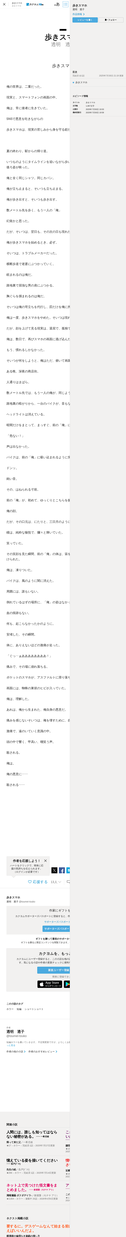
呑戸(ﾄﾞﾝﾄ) (23, 1169)
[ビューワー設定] (57, 4)
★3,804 (10, 1199)
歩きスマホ (13, 897)
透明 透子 (78, 9)
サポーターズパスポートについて (63, 921)
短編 (19, 1009)
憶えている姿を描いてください (32, 1160)
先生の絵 (11, 1169)
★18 (68, 1149)
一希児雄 (28, 1142)
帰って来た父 (13, 1142)
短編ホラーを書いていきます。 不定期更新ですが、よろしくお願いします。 (45, 1044)
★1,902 (69, 1198)
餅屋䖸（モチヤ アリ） (46, 1195)
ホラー (10, 1009)
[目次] (65, 4)
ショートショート (34, 1009)
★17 (8, 1145)
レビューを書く (85, 20)
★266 (9, 1173)
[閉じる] (45, 861)
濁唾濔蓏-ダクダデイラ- (19, 1195)
